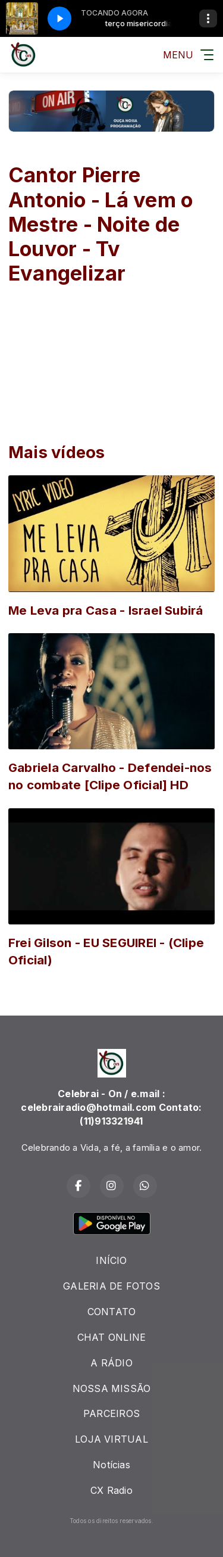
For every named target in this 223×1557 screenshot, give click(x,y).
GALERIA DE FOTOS (111, 1286)
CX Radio (111, 1490)
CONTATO (111, 1312)
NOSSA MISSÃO (112, 1388)
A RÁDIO (111, 1363)
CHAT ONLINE (111, 1337)
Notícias (111, 1465)
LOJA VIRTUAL (111, 1439)
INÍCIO (111, 1260)
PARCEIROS (111, 1413)
